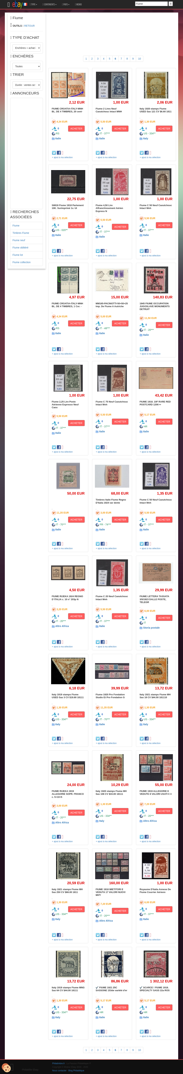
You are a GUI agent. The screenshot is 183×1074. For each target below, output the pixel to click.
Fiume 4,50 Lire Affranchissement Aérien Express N (109, 208)
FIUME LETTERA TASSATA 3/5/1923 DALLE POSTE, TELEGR (154, 599)
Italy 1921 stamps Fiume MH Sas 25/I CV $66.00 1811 (67, 891)
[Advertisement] (27, 153)
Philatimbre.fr (58, 1063)
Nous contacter (59, 1070)
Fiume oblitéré (20, 247)
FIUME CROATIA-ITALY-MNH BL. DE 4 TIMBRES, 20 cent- (67, 110)
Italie (58, 138)
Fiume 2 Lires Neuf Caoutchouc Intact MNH (109, 110)
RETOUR (29, 25)
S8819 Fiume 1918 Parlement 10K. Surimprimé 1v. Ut (68, 206)
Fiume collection (22, 262)
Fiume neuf (19, 240)
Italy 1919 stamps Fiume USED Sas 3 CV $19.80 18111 (68, 696)
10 (139, 58)
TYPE (33, 4)
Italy (145, 138)
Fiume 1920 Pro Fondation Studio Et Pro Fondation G (110, 696)
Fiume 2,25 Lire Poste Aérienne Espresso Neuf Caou (65, 404)
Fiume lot (18, 254)
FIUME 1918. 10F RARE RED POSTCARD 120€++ (155, 403)
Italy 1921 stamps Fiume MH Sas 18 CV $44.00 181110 (155, 696)
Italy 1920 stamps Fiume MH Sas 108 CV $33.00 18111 (111, 792)
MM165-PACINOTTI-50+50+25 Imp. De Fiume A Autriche (112, 305)
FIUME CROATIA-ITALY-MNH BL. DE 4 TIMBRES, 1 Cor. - (67, 305)
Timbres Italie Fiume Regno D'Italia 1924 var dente (111, 501)
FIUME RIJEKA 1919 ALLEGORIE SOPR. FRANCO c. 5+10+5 (68, 794)
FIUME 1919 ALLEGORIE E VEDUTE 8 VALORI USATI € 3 (156, 792)
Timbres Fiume (21, 232)
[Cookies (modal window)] (6, 1068)
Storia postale (151, 627)
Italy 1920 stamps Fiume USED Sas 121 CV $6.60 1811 (156, 110)
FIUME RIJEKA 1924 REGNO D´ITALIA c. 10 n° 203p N (67, 598)
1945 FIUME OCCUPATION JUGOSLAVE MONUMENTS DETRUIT (155, 306)
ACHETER (76, 128)
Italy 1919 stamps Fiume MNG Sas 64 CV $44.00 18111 (68, 989)
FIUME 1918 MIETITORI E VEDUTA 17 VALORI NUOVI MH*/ (110, 892)
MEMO (78, 4)
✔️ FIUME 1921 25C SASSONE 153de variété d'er (111, 989)
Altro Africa (62, 626)
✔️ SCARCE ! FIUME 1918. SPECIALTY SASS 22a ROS (155, 989)
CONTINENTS (50, 4)
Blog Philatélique (76, 1070)
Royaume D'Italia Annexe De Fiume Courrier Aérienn (155, 891)
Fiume (16, 225)
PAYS (66, 4)
